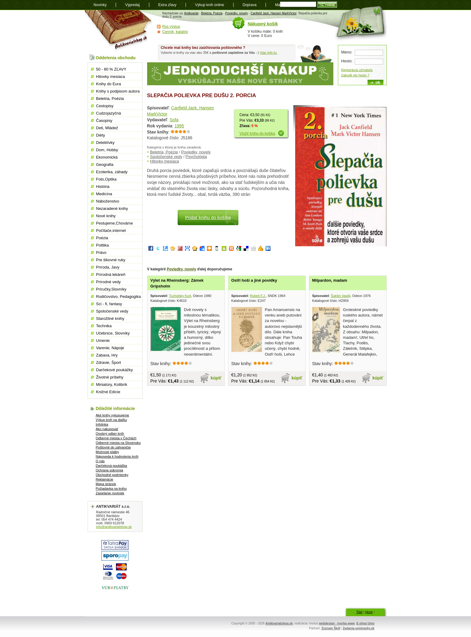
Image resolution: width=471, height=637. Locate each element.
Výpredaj (132, 5)
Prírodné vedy (108, 282)
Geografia (105, 164)
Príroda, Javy (108, 267)
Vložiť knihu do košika (257, 133)
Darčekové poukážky (114, 370)
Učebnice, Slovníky (113, 333)
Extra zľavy (167, 5)
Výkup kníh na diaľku (111, 420)
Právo (101, 252)
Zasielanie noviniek (110, 493)
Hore (369, 612)
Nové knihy (106, 216)
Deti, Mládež (107, 128)
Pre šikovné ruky (110, 260)
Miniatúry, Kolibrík (111, 384)
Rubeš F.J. (258, 296)
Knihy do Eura (108, 84)
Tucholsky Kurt (180, 296)
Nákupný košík (263, 23)
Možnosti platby (107, 452)
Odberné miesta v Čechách (116, 438)
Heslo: (347, 61)
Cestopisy (105, 106)
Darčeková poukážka (111, 465)
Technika (104, 326)
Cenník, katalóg (175, 32)
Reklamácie (104, 479)
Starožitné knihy (110, 318)
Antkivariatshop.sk (279, 623)
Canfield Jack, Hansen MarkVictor (273, 13)
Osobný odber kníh (110, 433)
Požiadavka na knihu (111, 488)
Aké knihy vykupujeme (112, 415)
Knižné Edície (108, 392)
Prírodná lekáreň (110, 274)
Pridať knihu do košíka (207, 217)
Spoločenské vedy (166, 156)
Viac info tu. (268, 52)
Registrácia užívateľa (357, 70)
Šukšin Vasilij (340, 296)
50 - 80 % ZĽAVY (111, 69)
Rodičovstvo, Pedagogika (118, 296)
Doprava (249, 5)
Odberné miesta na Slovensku (118, 443)
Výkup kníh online (209, 5)
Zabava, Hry (107, 355)
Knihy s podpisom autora (118, 91)
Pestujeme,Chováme (114, 223)
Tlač (359, 612)
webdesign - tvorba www (337, 623)
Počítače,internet (111, 230)
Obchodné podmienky (112, 475)
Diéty (100, 135)
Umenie (103, 340)
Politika (102, 245)
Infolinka (102, 424)
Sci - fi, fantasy (109, 304)
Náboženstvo (107, 201)
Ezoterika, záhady (112, 172)
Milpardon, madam (329, 280)
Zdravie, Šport (108, 362)
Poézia (102, 238)
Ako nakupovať (107, 429)
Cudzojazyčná (108, 113)
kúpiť (216, 377)
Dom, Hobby (107, 150)
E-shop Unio (366, 623)
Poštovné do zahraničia (113, 447)
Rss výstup (171, 26)
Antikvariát (191, 13)
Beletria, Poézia (212, 13)
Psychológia (196, 156)
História (103, 186)
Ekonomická (107, 157)
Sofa (174, 119)
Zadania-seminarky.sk (359, 628)
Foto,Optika (106, 179)
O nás (100, 461)
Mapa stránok (106, 484)
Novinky (100, 5)
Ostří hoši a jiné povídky (254, 280)
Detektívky (105, 142)
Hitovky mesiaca (164, 161)
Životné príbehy (110, 377)
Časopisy (104, 120)
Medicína (104, 194)
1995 (179, 125)
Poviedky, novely (236, 13)
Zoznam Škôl (330, 628)
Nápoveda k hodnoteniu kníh (117, 456)
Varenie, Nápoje (110, 348)
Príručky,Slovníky (111, 289)
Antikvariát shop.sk (119, 30)
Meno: (347, 52)
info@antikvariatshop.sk (114, 527)
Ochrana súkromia (109, 470)
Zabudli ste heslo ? (355, 75)
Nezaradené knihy (112, 208)
